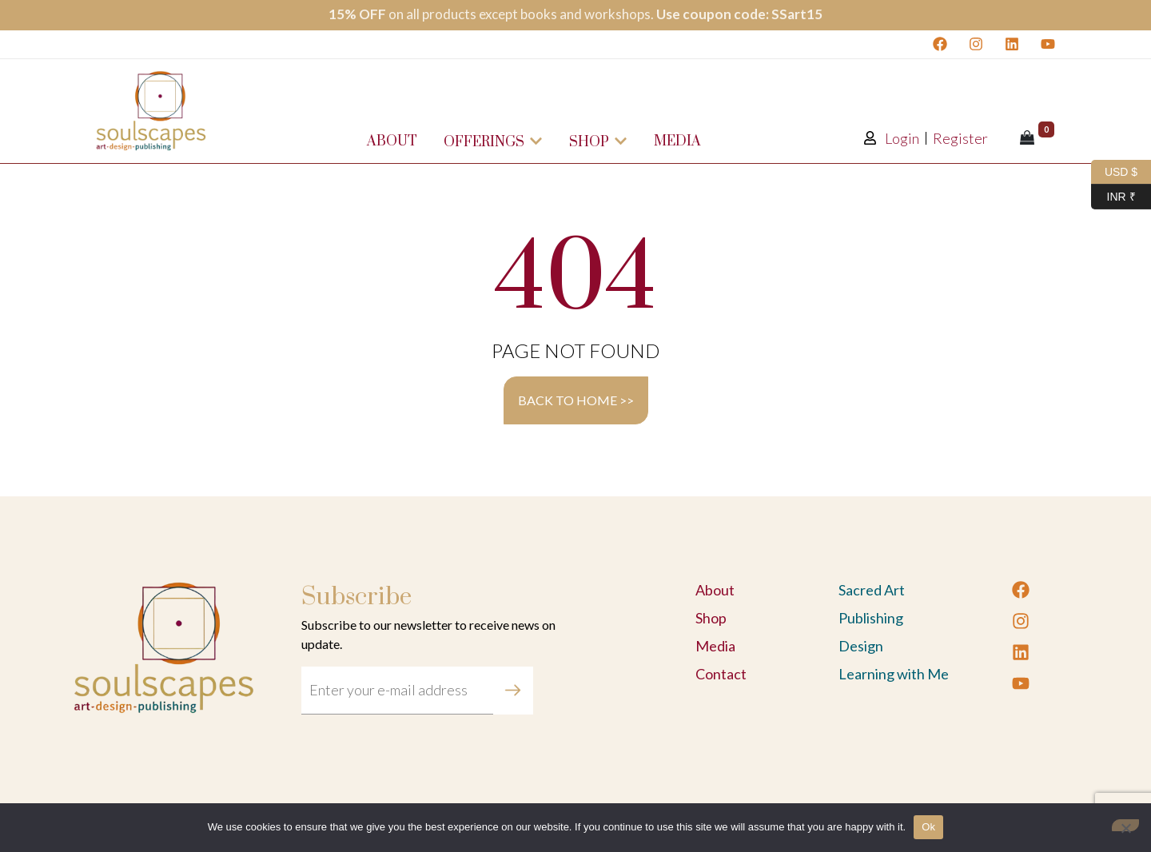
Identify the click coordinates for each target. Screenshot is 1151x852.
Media (677, 141)
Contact (721, 674)
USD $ (1114, 172)
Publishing (870, 618)
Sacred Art (871, 590)
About (392, 141)
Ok (928, 827)
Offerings (493, 142)
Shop (598, 142)
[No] (1125, 825)
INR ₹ (1113, 197)
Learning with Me (893, 674)
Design (860, 646)
